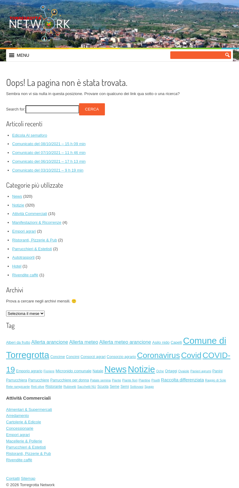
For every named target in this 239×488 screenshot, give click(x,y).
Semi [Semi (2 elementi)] (124, 386)
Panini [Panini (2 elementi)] (217, 371)
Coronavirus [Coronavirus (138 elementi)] (158, 355)
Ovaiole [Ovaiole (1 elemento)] (183, 371)
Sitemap (28, 478)
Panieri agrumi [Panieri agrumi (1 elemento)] (200, 371)
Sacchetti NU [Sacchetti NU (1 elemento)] (86, 386)
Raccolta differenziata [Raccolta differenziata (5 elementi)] (182, 379)
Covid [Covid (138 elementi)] (191, 355)
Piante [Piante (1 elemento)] (116, 380)
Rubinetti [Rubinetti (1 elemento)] (69, 386)
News (17, 196)
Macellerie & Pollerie (24, 441)
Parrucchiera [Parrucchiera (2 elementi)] (16, 380)
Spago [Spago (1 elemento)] (149, 386)
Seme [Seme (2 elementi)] (115, 386)
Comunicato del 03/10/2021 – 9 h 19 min (47, 170)
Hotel (16, 266)
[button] (23, 55)
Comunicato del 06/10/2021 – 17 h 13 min (48, 161)
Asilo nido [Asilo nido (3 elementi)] (160, 342)
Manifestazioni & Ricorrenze (36, 222)
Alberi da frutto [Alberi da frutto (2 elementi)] (18, 342)
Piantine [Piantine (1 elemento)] (145, 380)
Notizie (18, 205)
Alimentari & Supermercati (29, 409)
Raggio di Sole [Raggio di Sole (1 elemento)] (215, 380)
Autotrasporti (23, 257)
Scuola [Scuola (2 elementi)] (103, 386)
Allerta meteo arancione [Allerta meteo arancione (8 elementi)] (125, 342)
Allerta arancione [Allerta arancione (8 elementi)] (49, 342)
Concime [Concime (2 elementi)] (57, 357)
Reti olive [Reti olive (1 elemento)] (37, 386)
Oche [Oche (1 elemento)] (160, 371)
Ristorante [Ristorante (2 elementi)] (53, 386)
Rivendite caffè (25, 275)
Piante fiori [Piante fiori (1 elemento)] (129, 380)
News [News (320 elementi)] (115, 369)
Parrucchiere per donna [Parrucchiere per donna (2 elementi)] (69, 380)
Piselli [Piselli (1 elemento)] (155, 380)
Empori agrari (24, 231)
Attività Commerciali (29, 213)
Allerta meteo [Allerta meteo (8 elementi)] (83, 342)
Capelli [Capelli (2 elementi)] (176, 342)
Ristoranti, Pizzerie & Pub (34, 240)
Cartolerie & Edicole (23, 422)
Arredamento (17, 415)
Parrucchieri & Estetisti (32, 249)
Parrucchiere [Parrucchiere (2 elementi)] (38, 380)
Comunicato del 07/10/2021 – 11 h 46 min (48, 152)
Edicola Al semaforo (29, 135)
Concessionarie (19, 428)
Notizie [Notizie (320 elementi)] (141, 369)
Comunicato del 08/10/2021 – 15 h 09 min (48, 144)
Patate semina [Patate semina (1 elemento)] (100, 380)
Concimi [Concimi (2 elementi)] (72, 357)
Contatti (13, 478)
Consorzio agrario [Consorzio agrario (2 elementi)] (121, 357)
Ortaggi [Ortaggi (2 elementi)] (171, 371)
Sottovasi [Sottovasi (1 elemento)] (137, 386)
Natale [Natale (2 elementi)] (97, 371)
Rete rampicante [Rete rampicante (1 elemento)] (18, 386)
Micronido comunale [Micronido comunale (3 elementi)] (74, 371)
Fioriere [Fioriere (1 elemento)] (48, 371)
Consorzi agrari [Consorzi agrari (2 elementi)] (93, 357)
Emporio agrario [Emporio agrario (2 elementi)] (29, 371)
